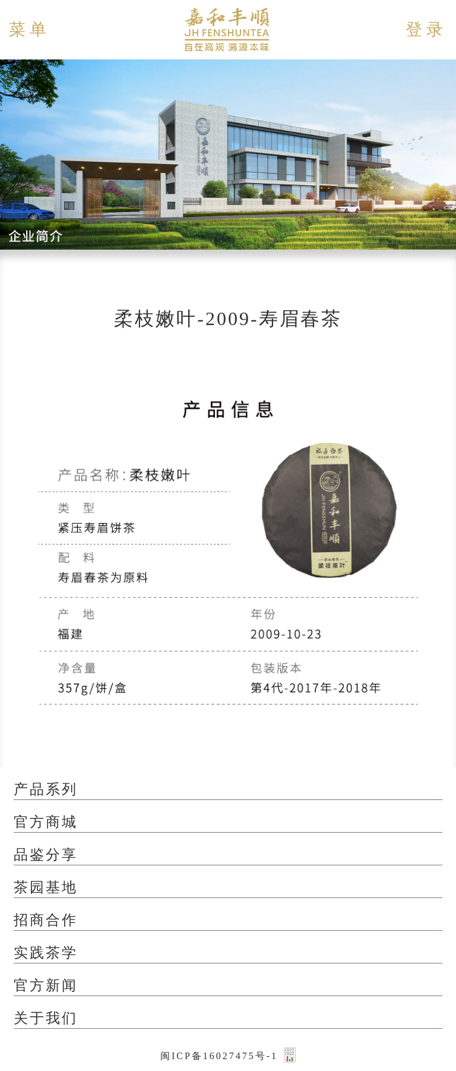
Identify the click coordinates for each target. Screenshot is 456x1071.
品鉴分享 (46, 854)
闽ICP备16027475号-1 (219, 1056)
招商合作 (46, 920)
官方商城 (46, 822)
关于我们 (46, 1018)
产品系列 (46, 789)
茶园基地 (46, 887)
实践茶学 (46, 952)
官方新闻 (46, 985)
